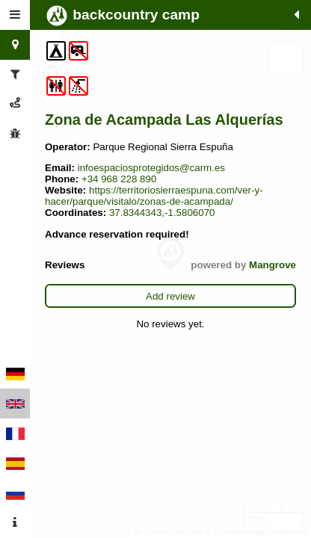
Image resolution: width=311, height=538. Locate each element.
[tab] (15, 15)
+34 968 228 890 (118, 179)
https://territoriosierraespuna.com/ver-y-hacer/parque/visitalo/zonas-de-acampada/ (154, 196)
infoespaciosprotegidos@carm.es (151, 167)
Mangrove (272, 264)
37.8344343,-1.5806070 (162, 212)
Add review (170, 296)
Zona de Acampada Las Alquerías (164, 119)
